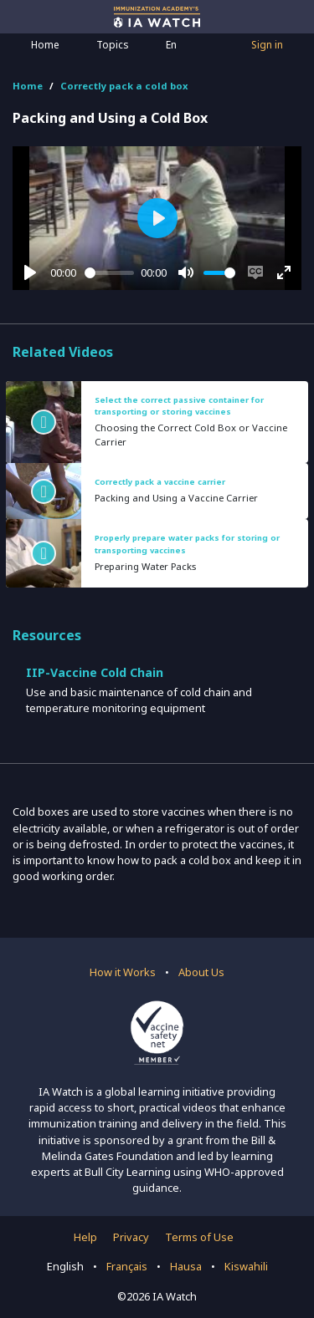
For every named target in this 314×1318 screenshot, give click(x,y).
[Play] (30, 272)
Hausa (186, 1266)
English (65, 1266)
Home (45, 45)
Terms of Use (199, 1236)
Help (85, 1236)
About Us (201, 972)
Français (126, 1266)
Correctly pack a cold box (124, 85)
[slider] (110, 273)
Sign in (267, 45)
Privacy (131, 1236)
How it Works (123, 972)
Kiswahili (246, 1266)
